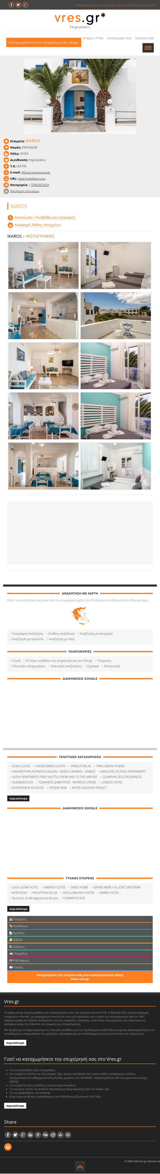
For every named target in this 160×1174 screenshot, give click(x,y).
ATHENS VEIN (58, 788)
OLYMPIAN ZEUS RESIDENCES (122, 777)
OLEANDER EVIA (22, 783)
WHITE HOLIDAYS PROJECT (89, 788)
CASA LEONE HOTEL (25, 888)
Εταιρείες (17, 919)
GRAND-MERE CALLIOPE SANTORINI (117, 888)
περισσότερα (18, 799)
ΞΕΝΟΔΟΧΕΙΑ (40, 185)
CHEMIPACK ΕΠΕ (74, 898)
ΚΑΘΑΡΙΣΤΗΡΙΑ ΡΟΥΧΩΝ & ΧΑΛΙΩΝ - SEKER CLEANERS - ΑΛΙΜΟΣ (53, 772)
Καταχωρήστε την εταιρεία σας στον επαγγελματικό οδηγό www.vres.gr (80, 977)
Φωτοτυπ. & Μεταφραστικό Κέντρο (35, 898)
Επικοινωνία (112, 666)
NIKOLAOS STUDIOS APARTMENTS (123, 772)
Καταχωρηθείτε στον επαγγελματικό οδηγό (44, 48)
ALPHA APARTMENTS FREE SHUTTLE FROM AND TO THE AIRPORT (55, 777)
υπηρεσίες (120, 5)
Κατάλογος (18, 926)
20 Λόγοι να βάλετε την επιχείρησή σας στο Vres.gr (59, 661)
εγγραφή (106, 5)
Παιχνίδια (18, 954)
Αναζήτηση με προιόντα (28, 639)
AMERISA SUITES (55, 888)
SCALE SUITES (21, 766)
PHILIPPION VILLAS (44, 893)
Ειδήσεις (17, 947)
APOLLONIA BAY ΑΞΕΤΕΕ (79, 893)
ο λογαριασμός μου (86, 5)
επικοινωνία (137, 5)
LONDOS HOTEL (112, 783)
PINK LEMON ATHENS (110, 766)
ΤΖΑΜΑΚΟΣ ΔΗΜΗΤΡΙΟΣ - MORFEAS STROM (67, 783)
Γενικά (16, 661)
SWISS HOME (79, 888)
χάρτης (151, 5)
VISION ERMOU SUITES (51, 766)
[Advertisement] (80, 533)
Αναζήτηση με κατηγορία (96, 634)
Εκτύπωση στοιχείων (24, 191)
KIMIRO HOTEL (109, 893)
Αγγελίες (17, 933)
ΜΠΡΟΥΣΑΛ (19, 893)
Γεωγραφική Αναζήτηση (27, 634)
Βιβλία (15, 940)
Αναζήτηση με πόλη (62, 639)
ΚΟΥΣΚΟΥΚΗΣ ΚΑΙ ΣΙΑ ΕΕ (28, 788)
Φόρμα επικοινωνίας (35, 173)
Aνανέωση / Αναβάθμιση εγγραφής (45, 217)
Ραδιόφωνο (19, 961)
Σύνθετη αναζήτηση (62, 634)
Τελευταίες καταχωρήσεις (28, 666)
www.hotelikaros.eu (31, 179)
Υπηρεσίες (104, 661)
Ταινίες (16, 967)
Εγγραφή (93, 666)
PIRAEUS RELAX (81, 766)
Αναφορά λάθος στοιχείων (38, 225)
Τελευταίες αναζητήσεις (66, 666)
